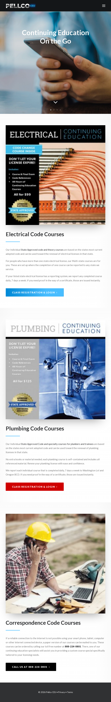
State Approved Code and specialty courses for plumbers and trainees (57, 444)
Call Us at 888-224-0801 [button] (31, 666)
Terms (70, 692)
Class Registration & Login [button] (34, 292)
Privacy (61, 692)
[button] (103, 5)
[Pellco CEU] (21, 6)
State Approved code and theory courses (42, 249)
